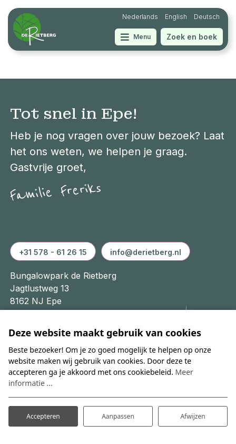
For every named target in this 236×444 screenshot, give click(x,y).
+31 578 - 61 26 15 (53, 252)
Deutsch (207, 17)
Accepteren (43, 416)
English (176, 17)
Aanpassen (118, 416)
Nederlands (140, 17)
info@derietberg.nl (145, 252)
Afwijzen (192, 416)
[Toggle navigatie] (135, 37)
